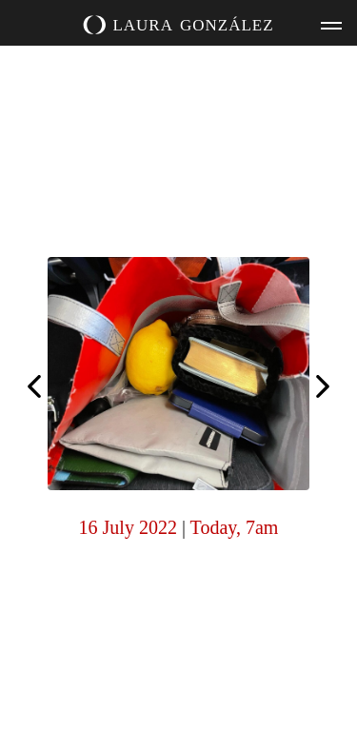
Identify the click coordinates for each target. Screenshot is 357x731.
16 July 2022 (128, 527)
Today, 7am (234, 527)
